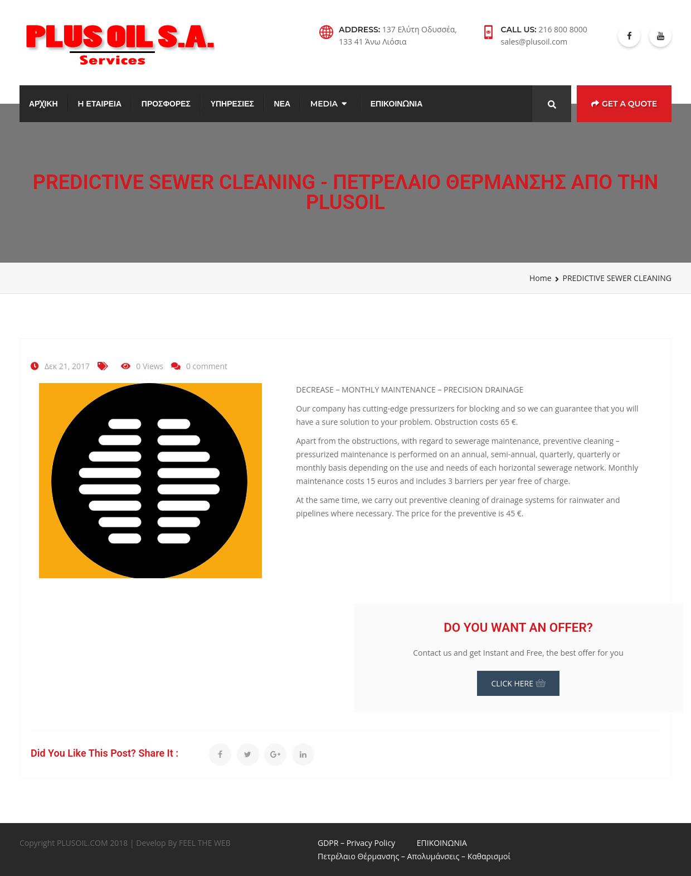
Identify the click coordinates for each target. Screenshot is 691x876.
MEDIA (324, 104)
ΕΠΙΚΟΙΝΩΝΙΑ (396, 104)
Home (540, 278)
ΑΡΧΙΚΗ (43, 104)
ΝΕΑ (282, 104)
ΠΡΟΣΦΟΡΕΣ (166, 104)
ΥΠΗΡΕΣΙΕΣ (232, 104)
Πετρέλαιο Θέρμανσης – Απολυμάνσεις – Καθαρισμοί (414, 856)
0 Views (149, 366)
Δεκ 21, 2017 (67, 366)
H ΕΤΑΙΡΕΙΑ (99, 104)
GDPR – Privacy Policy (356, 843)
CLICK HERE (518, 683)
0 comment (206, 366)
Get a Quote (624, 104)
